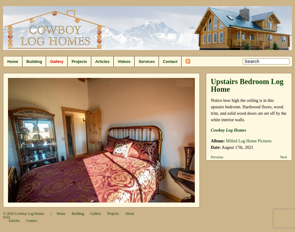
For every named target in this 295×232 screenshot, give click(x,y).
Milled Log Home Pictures (249, 141)
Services (147, 61)
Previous (217, 157)
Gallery (56, 61)
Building (34, 61)
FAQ (6, 217)
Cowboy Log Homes (30, 214)
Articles (102, 61)
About (129, 214)
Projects (79, 61)
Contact (170, 61)
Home (12, 61)
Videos (124, 61)
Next (283, 157)
